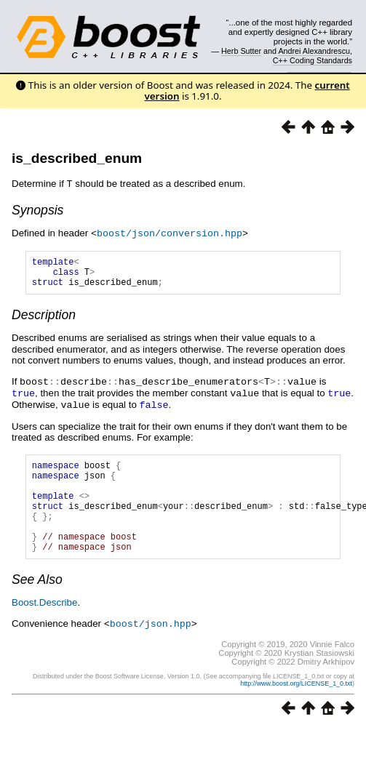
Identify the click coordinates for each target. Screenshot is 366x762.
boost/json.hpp (150, 645)
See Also (37, 602)
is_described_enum (77, 158)
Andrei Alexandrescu (314, 51)
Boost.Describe (44, 624)
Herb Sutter (241, 51)
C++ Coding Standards (312, 60)
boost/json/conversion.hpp (169, 231)
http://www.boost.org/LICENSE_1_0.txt (296, 705)
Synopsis (37, 209)
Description (44, 320)
